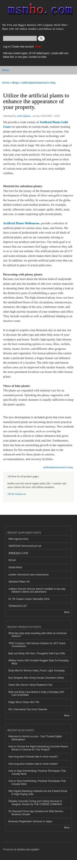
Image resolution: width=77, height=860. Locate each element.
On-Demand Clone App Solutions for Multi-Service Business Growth (35, 813)
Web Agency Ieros (18, 539)
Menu (5, 70)
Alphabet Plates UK (19, 581)
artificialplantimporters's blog (38, 82)
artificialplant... (24, 116)
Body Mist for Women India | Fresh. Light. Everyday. (36, 670)
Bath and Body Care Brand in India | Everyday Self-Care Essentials (36, 693)
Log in (6, 46)
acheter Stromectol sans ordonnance (28, 574)
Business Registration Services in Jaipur (30, 821)
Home (5, 82)
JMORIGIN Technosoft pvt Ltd (24, 546)
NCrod (12, 560)
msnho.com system (28, 849)
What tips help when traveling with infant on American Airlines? (37, 635)
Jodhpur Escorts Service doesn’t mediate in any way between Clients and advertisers (37, 590)
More (67, 612)
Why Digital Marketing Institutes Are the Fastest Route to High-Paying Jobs (37, 792)
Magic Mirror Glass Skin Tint (23, 702)
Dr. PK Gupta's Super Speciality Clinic (29, 599)
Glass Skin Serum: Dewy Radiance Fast (30, 684)
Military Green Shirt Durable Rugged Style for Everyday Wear (38, 662)
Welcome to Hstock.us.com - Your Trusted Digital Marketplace (35, 738)
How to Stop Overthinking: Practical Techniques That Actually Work (37, 772)
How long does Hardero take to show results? (33, 763)
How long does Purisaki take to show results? (33, 756)
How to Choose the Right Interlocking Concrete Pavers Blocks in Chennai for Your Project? (38, 748)
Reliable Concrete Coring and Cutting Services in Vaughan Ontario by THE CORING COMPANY (35, 803)
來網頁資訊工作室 (18, 553)
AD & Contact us (16, 494)
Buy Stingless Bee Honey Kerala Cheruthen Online (36, 677)
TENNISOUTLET (17, 606)
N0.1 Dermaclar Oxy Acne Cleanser (27, 709)
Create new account (23, 46)
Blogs (15, 82)
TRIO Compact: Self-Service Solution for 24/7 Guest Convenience (36, 645)
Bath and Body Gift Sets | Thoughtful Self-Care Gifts (36, 653)
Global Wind (15, 567)
